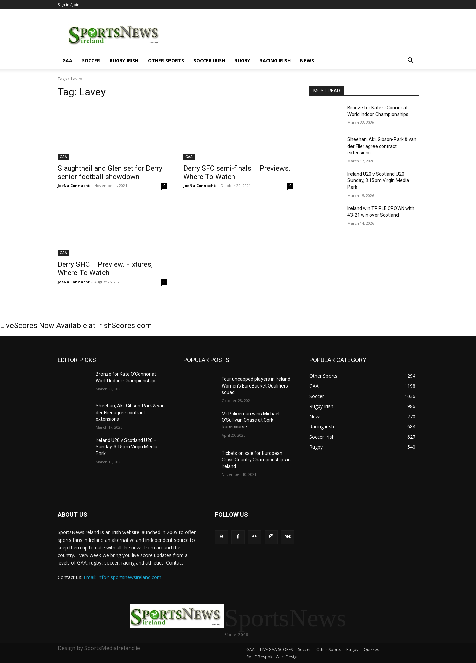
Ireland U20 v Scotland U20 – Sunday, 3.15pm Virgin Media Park (378, 180)
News (307, 60)
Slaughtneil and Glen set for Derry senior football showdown (110, 172)
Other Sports (166, 60)
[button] (411, 61)
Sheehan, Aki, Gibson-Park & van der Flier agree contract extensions (381, 146)
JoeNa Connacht (74, 185)
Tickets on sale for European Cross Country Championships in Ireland (256, 459)
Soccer (91, 60)
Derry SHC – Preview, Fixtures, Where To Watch (105, 268)
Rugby (242, 60)
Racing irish (275, 60)
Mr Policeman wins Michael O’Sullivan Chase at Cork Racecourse (250, 420)
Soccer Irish (209, 60)
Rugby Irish (124, 60)
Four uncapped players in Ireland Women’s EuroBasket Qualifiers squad (256, 385)
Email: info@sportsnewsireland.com (122, 577)
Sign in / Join (69, 4)
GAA (67, 60)
